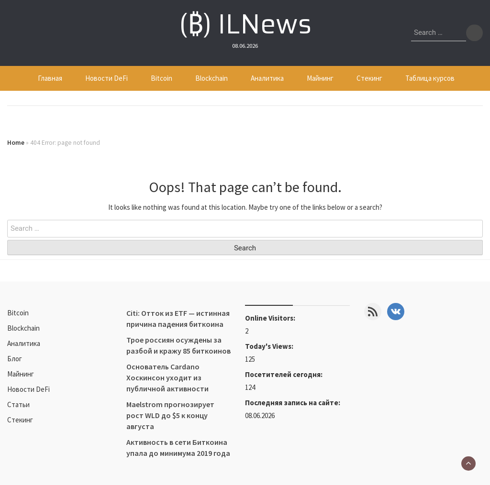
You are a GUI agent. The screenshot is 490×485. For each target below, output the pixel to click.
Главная (50, 78)
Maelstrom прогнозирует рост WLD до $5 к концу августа (170, 415)
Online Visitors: (271, 318)
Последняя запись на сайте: (293, 402)
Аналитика (267, 78)
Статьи (18, 404)
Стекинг (369, 78)
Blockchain (211, 78)
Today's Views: (270, 346)
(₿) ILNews (245, 23)
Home (15, 143)
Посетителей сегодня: (284, 374)
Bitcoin (161, 78)
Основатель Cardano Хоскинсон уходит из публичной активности (167, 377)
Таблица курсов (430, 78)
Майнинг (320, 78)
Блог (14, 358)
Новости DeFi (106, 78)
